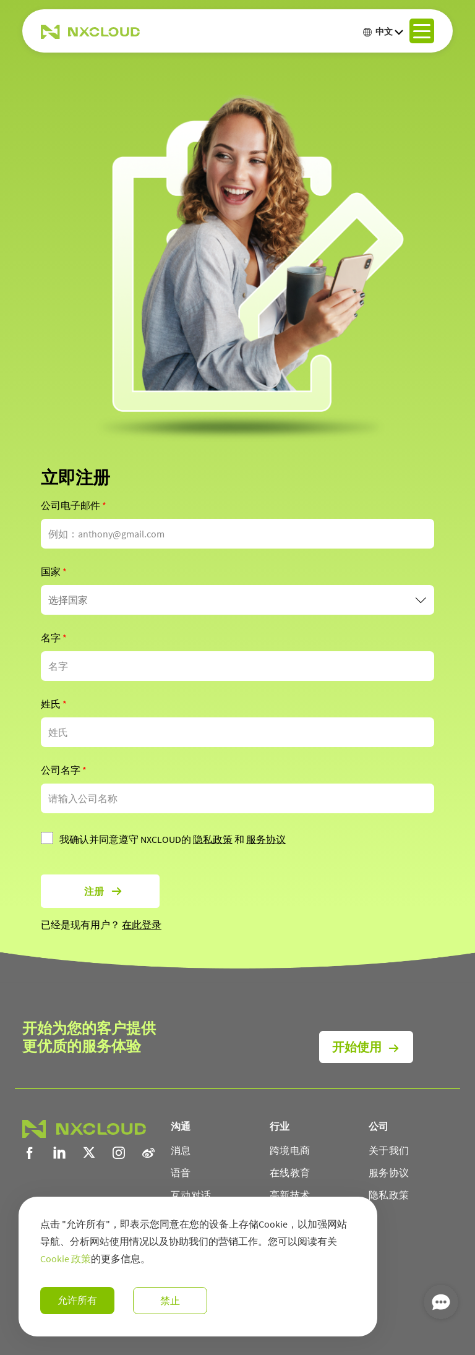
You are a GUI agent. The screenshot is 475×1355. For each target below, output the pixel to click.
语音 (181, 1172)
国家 (54, 571)
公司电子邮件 (73, 505)
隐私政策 (213, 839)
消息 (181, 1150)
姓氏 (54, 703)
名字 (54, 637)
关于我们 (389, 1150)
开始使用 (357, 1046)
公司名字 (64, 770)
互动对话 (191, 1195)
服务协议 (266, 839)
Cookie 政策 (65, 1258)
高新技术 (290, 1195)
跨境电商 (290, 1150)
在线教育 (290, 1172)
